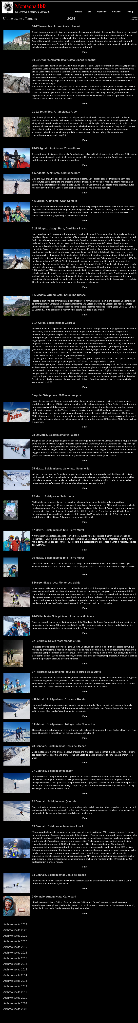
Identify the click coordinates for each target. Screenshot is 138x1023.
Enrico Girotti (91, 678)
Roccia (78, 12)
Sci (89, 12)
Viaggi (130, 12)
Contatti (134, 20)
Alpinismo (102, 12)
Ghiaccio (116, 12)
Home (135, 17)
